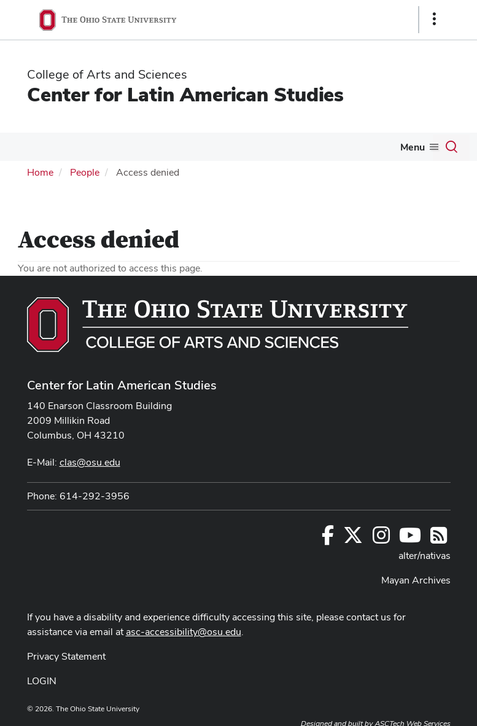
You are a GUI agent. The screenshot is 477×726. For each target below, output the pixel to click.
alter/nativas (424, 555)
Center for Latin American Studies (185, 94)
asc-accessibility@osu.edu (183, 631)
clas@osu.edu (90, 462)
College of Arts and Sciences (107, 74)
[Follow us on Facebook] (328, 539)
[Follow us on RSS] (438, 539)
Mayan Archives (416, 580)
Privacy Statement (66, 656)
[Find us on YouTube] (410, 539)
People (84, 172)
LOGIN (41, 680)
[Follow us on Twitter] (353, 539)
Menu (412, 147)
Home (40, 172)
